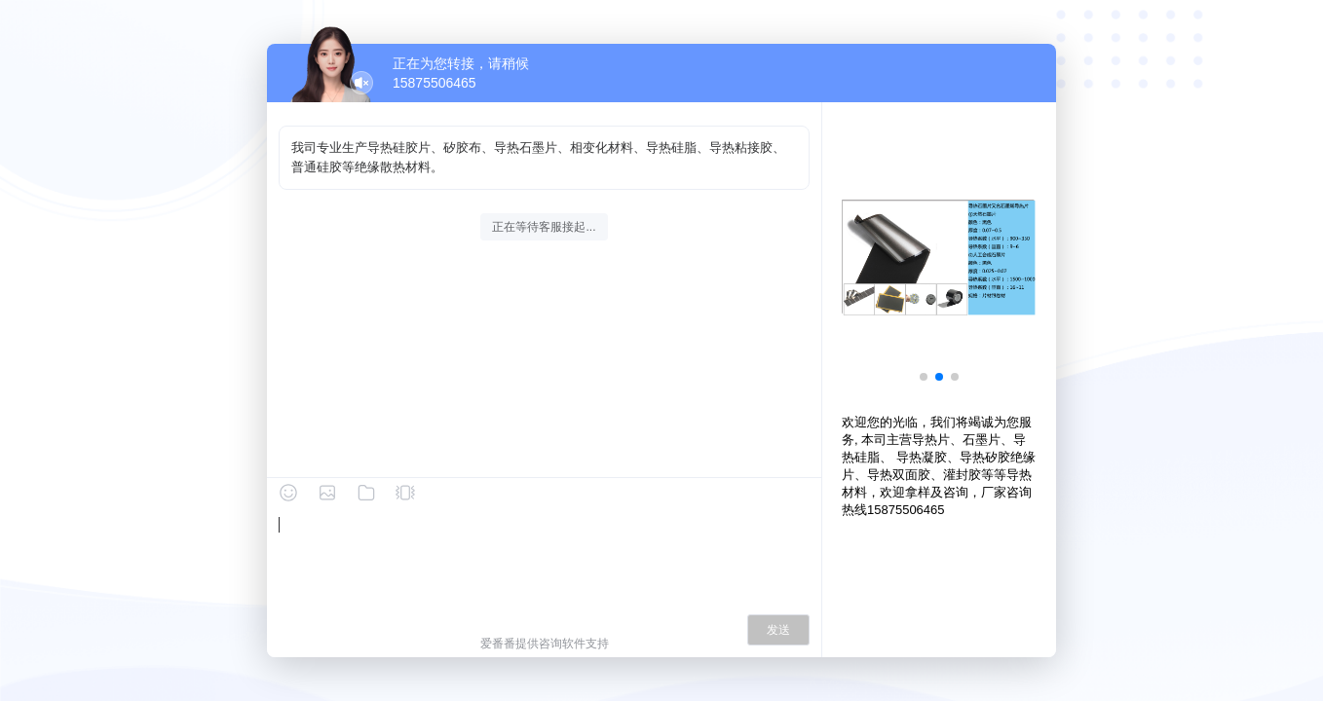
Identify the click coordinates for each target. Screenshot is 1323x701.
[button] (923, 377)
